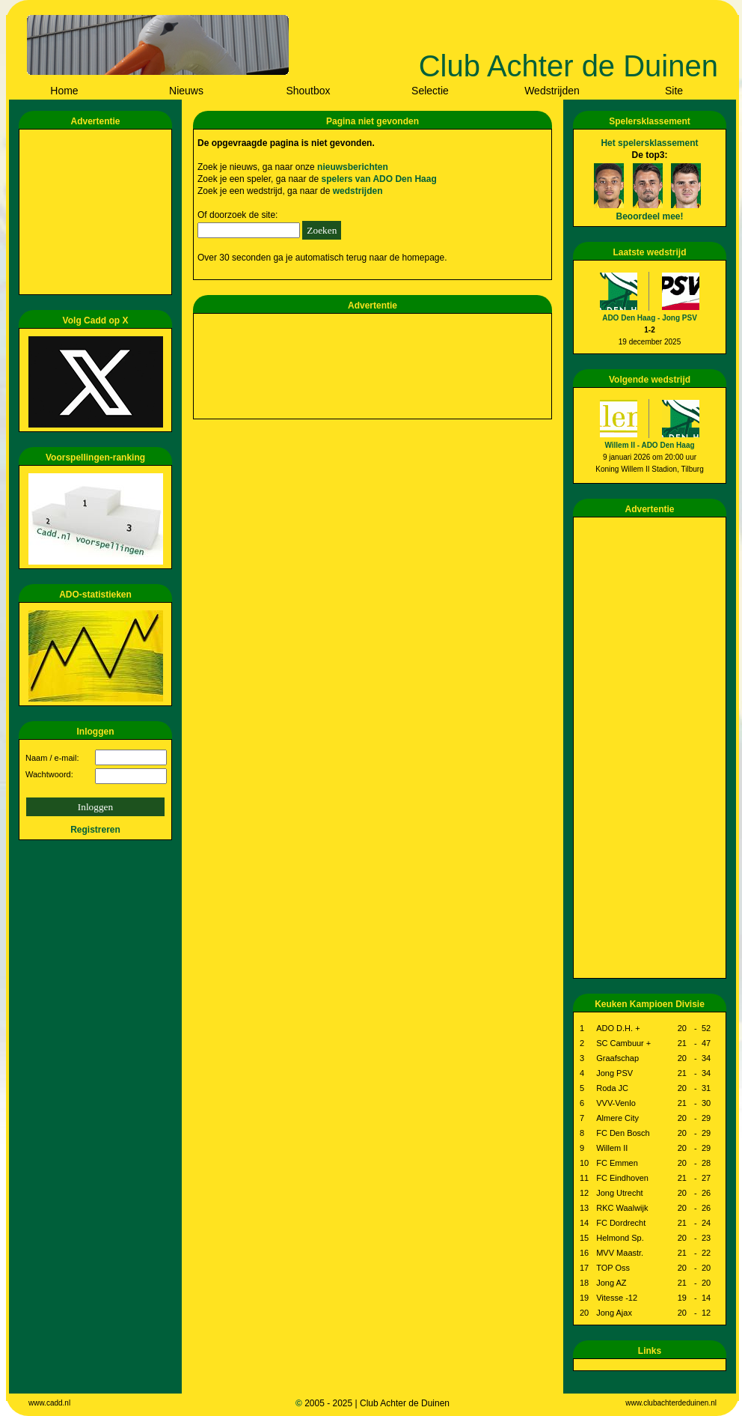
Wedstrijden (552, 91)
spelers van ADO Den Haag (378, 179)
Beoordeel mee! (649, 216)
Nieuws (186, 91)
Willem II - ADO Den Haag (649, 445)
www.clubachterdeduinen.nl (671, 1403)
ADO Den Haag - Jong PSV (649, 318)
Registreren (95, 829)
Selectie (430, 91)
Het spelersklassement (649, 143)
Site (674, 91)
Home (64, 91)
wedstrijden (358, 191)
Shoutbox (308, 91)
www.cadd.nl (49, 1403)
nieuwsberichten (352, 167)
